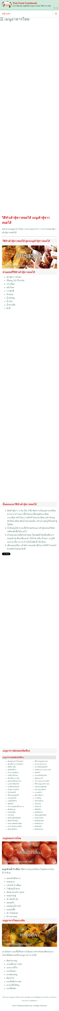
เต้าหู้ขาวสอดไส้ (9, 232)
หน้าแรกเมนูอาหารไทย (12, 229)
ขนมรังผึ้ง (10, 909)
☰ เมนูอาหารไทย (15, 19)
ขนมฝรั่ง (10, 902)
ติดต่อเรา (34, 1001)
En (57, 8)
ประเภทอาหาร (32, 229)
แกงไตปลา (7, 952)
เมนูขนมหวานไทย (12, 838)
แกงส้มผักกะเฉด (13, 981)
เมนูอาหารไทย (14, 997)
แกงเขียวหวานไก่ (14, 964)
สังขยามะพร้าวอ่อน (15, 892)
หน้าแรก (6, 13)
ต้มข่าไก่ (10, 978)
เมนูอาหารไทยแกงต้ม (14, 920)
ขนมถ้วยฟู (11, 896)
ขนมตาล (10, 882)
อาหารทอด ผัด (47, 229)
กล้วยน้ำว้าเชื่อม (13, 885)
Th (54, 8)
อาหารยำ (45, 997)
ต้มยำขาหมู (11, 961)
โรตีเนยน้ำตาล (13, 889)
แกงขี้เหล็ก (11, 988)
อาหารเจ (53, 997)
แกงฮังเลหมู (11, 974)
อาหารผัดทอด (36, 997)
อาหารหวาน (26, 1001)
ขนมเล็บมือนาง (13, 878)
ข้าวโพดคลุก (12, 913)
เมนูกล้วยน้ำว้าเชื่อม (11, 869)
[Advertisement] (29, 119)
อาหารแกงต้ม (25, 997)
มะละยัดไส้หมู (12, 985)
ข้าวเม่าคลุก (12, 916)
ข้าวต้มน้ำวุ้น (12, 899)
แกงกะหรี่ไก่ (12, 967)
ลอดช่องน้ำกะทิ (13, 906)
